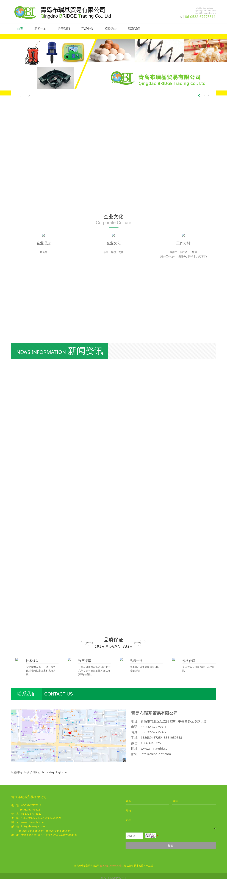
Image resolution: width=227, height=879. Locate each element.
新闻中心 (40, 28)
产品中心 (87, 28)
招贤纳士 (111, 28)
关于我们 (64, 28)
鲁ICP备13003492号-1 (113, 874)
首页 (20, 28)
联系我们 (134, 28)
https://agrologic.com (55, 769)
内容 (128, 816)
